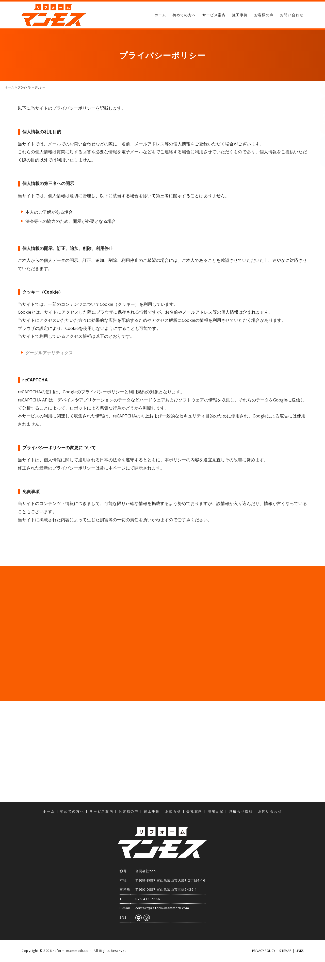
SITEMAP (285, 951)
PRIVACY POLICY (263, 951)
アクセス (320, 151)
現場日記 (216, 811)
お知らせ (173, 811)
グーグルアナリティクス (49, 353)
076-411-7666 (147, 899)
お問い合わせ (291, 14)
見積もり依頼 (320, 76)
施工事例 (240, 14)
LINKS (299, 951)
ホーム (160, 14)
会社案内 (194, 811)
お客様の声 (264, 14)
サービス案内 (214, 14)
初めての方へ (184, 14)
